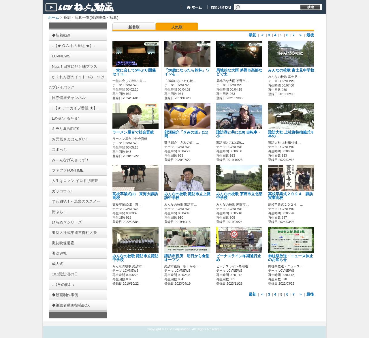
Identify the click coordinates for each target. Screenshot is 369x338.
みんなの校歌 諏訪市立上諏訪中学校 (187, 196)
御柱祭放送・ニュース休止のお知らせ (290, 258)
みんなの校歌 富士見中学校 (291, 70)
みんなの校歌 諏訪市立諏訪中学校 (135, 258)
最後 (310, 35)
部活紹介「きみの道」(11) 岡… (186, 134)
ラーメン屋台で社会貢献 (133, 132)
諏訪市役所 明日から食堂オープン (186, 258)
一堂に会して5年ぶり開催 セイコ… (135, 72)
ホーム (53, 17)
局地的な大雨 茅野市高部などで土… (239, 72)
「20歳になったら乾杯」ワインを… (187, 72)
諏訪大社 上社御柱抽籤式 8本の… (290, 134)
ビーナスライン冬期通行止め (238, 258)
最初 (252, 35)
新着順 (134, 27)
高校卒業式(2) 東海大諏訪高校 (135, 196)
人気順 (176, 27)
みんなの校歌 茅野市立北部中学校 (239, 196)
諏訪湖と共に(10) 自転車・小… (238, 134)
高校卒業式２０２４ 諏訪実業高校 (290, 196)
